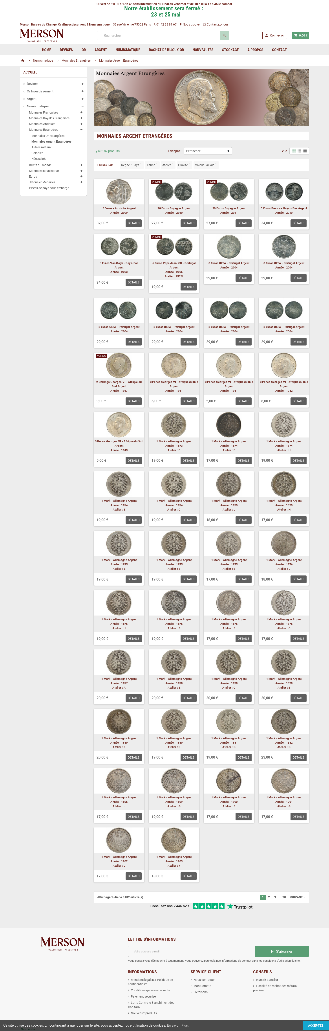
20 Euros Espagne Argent (173, 208)
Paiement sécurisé (143, 982)
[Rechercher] (162, 35)
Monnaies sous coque (44, 171)
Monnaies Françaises (43, 112)
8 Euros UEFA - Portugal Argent (228, 263)
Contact (279, 50)
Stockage (230, 50)
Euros (33, 176)
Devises (32, 84)
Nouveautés (203, 50)
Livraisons (201, 977)
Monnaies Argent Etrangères (51, 141)
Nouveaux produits (144, 998)
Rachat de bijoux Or (166, 50)
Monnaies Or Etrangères (47, 136)
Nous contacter (204, 965)
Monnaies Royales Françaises (49, 118)
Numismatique (38, 106)
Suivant (298, 897)
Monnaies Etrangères (43, 129)
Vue (284, 151)
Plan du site (27, 1014)
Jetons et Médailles (42, 182)
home (46, 50)
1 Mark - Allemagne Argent (174, 441)
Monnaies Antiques (42, 124)
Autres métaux (41, 147)
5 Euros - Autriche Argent (119, 208)
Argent (32, 99)
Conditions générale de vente (150, 976)
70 (284, 897)
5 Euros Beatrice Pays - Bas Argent (284, 208)
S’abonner (281, 937)
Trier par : (174, 151)
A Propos (255, 50)
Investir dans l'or (267, 965)
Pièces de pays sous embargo (49, 188)
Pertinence (193, 151)
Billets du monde (40, 165)
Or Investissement (40, 91)
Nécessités (38, 158)
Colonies (37, 153)
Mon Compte (202, 971)
